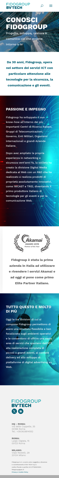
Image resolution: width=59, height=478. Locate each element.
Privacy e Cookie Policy (20, 472)
